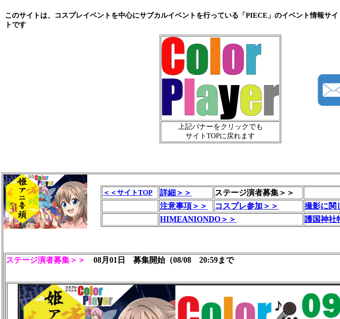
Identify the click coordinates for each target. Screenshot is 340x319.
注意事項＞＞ (184, 206)
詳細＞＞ (176, 192)
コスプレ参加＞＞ (246, 206)
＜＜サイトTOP (128, 192)
